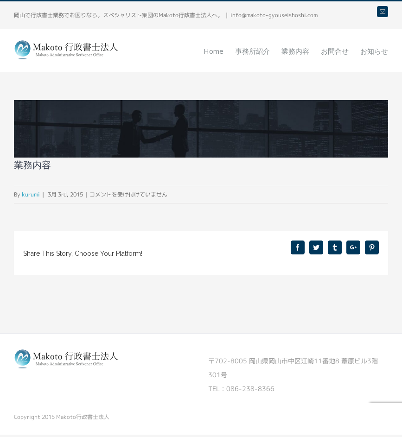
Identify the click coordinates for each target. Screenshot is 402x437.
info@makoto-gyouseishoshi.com (274, 15)
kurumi (31, 194)
